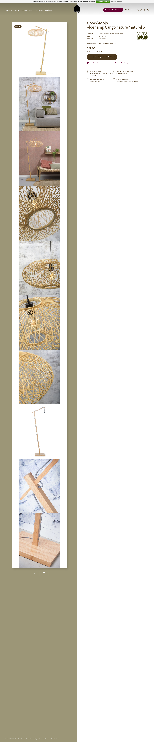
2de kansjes (39, 10)
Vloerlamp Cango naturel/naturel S (49, 739)
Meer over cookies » (116, 1)
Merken (17, 10)
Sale (30, 10)
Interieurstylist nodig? (113, 10)
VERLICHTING (13, 739)
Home (7, 739)
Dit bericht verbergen (103, 1)
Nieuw (24, 10)
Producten (8, 10)
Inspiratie (48, 10)
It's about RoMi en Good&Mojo (28, 739)
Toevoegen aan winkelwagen (105, 57)
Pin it (17, 26)
